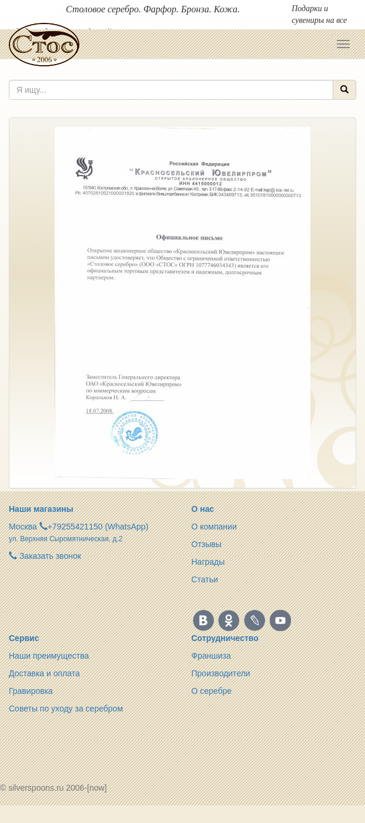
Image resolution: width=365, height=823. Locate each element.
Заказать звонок (45, 556)
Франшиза (211, 655)
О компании (214, 526)
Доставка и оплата (44, 673)
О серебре (212, 691)
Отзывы (207, 544)
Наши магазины (41, 509)
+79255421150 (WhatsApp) (98, 526)
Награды (208, 561)
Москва (23, 526)
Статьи (205, 579)
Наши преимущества (49, 655)
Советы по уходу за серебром (66, 708)
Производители (221, 673)
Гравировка (31, 691)
